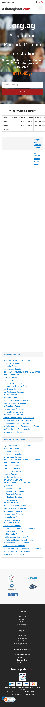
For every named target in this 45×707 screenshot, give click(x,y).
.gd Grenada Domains (12, 389)
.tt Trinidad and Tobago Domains (16, 423)
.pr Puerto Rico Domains (13, 415)
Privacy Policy (29, 694)
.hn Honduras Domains (12, 497)
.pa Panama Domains (12, 526)
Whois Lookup (23, 638)
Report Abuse (22, 641)
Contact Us (22, 619)
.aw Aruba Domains (11, 366)
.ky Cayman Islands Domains (15, 403)
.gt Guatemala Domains (12, 494)
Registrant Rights (30, 692)
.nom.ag (37, 159)
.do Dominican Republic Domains (16, 386)
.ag (35, 153)
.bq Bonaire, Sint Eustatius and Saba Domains (21, 372)
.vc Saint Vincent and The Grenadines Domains (22, 426)
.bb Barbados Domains (12, 369)
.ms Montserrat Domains (13, 412)
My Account (22, 635)
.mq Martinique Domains (13, 409)
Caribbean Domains (11, 355)
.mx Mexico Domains (11, 520)
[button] (8, 2)
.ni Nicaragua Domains (12, 523)
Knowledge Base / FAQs (22, 644)
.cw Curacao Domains (12, 380)
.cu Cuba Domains (10, 378)
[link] (9, 700)
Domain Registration (22, 654)
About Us (22, 616)
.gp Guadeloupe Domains (13, 392)
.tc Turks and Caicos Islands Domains (18, 420)
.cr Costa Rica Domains (12, 471)
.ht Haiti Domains (10, 395)
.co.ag (36, 162)
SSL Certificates (22, 663)
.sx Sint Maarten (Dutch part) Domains (18, 418)
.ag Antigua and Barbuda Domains (17, 360)
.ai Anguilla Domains (11, 363)
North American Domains (14, 440)
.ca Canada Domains (11, 468)
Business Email (22, 660)
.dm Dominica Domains (12, 383)
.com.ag (37, 156)
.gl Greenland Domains (12, 488)
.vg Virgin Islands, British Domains (16, 429)
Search (22, 92)
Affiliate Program (22, 625)
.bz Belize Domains (11, 466)
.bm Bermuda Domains (12, 457)
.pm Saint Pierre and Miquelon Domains (19, 528)
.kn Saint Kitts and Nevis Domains (16, 400)
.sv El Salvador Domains (13, 534)
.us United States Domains (14, 546)
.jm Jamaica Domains (11, 398)
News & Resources (22, 622)
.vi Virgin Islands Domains (13, 432)
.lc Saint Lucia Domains (12, 406)
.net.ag (36, 164)
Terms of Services (16, 694)
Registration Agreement (14, 692)
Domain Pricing (22, 657)
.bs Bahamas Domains (12, 375)
